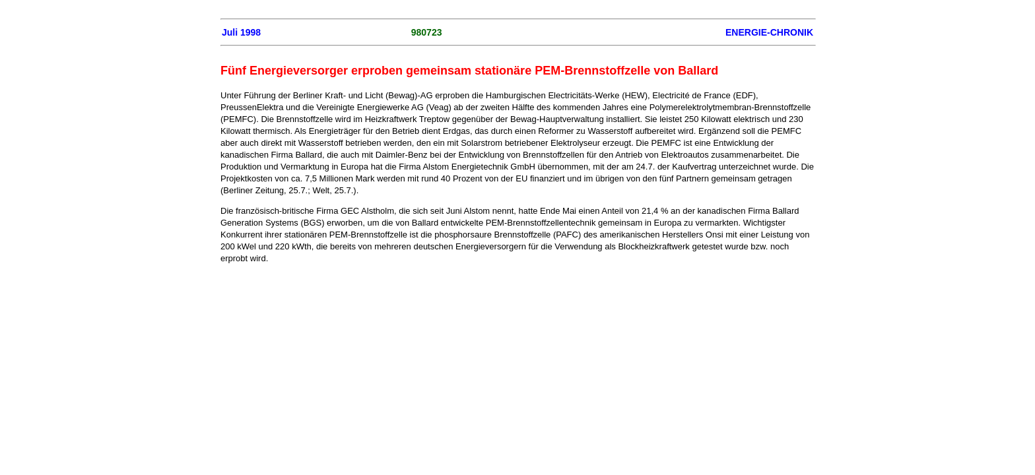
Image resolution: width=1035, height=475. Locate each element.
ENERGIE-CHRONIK (769, 32)
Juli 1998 (241, 32)
